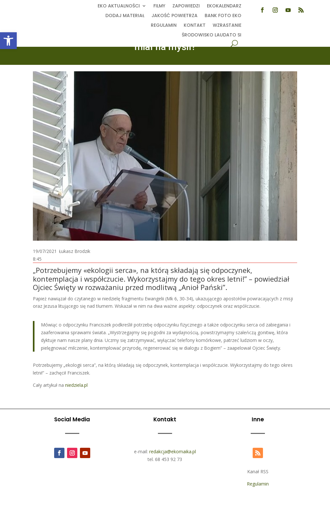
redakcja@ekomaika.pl (172, 451)
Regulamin (164, 25)
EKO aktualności (119, 6)
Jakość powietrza (174, 16)
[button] (8, 40)
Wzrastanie (227, 25)
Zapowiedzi (186, 6)
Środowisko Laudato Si (211, 35)
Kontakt (195, 25)
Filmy (159, 6)
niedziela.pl (76, 385)
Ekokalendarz (224, 6)
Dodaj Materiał (124, 16)
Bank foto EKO (223, 16)
